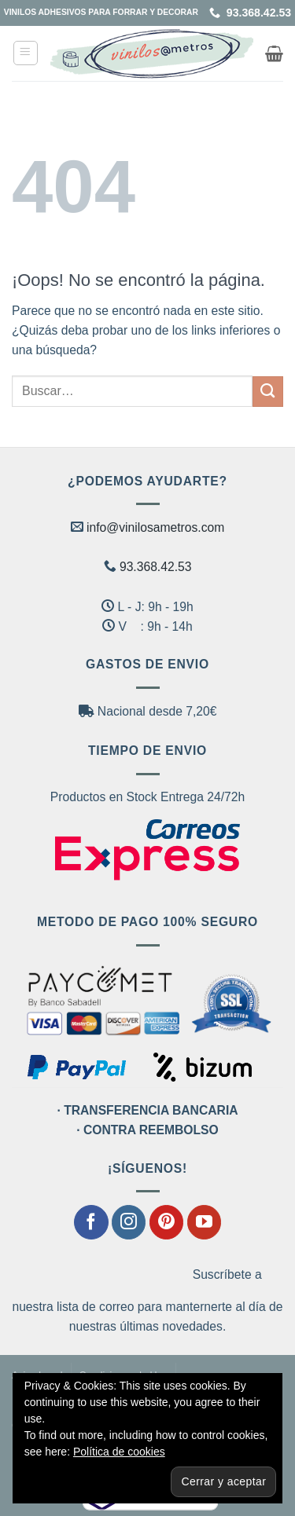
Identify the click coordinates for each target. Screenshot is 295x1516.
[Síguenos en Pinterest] (166, 1222)
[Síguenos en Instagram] (129, 1222)
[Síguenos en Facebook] (91, 1222)
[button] (25, 53)
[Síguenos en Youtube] (204, 1222)
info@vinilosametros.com (155, 527)
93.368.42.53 (250, 13)
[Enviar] (268, 391)
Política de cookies (119, 1451)
